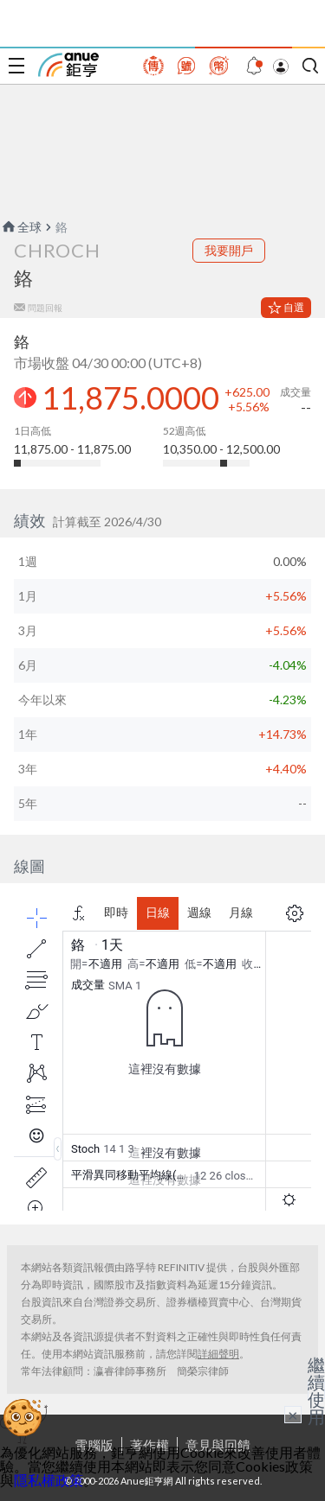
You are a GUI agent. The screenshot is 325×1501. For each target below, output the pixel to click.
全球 (21, 226)
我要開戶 (229, 250)
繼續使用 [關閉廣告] (316, 1390)
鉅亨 (68, 65)
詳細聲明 (218, 1353)
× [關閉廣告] (293, 1414)
